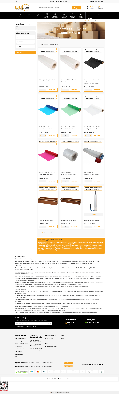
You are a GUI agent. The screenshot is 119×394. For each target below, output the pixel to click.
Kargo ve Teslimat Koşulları (21, 343)
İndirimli (20, 41)
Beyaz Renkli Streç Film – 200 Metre (92, 126)
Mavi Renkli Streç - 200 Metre (45, 126)
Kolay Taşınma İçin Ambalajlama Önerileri (35, 341)
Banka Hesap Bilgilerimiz (21, 338)
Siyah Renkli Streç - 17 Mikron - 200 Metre (92, 80)
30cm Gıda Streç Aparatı (44, 218)
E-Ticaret (55, 392)
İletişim (62, 338)
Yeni (19, 46)
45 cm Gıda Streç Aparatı (67, 218)
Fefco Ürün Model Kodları (51, 346)
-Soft (51, 392)
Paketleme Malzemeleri (21, 26)
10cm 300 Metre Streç (66, 172)
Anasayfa (87, 20)
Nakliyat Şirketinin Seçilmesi (36, 348)
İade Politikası (18, 351)
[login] (90, 7)
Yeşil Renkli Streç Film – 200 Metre (69, 126)
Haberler (47, 341)
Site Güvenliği (18, 346)
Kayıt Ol (49, 323)
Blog (46, 343)
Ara (76, 8)
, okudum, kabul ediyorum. (25, 326)
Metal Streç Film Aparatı (89, 218)
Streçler (18, 29)
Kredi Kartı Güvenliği (20, 349)
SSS (16, 356)
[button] (71, 37)
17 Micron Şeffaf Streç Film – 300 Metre (48, 80)
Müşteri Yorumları (49, 338)
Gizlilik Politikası (19, 354)
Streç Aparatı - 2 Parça (89, 172)
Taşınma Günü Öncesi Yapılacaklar (35, 345)
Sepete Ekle (52, 89)
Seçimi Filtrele (25, 52)
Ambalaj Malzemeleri (94, 20)
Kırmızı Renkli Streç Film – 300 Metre (47, 172)
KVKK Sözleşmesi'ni (21, 326)
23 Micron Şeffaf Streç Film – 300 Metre (70, 80)
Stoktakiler (20, 37)
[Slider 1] (71, 30)
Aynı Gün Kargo (18, 341)
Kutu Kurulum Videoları (35, 351)
